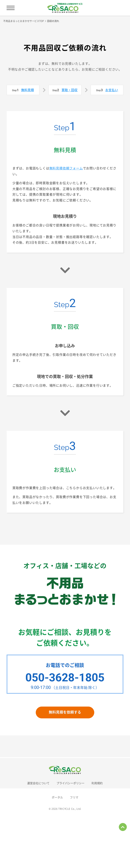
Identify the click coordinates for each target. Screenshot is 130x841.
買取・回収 (69, 90)
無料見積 (27, 90)
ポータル (57, 797)
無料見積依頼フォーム (66, 168)
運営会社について (38, 783)
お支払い (111, 90)
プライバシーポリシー (70, 783)
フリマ (74, 797)
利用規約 (97, 783)
